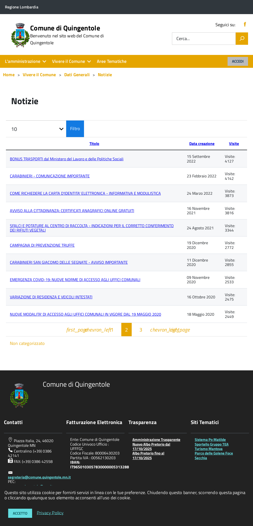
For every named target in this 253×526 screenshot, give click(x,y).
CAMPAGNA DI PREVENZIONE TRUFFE (42, 245)
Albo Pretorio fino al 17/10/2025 (148, 455)
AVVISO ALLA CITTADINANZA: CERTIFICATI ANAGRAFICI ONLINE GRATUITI (72, 211)
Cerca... (183, 38)
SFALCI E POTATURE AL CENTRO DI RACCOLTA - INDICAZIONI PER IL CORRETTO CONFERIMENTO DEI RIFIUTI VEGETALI (92, 228)
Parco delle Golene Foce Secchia (214, 455)
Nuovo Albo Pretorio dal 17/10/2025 (151, 446)
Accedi (238, 61)
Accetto (20, 513)
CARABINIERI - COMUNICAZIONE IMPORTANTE (50, 176)
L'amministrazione (22, 61)
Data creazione (201, 143)
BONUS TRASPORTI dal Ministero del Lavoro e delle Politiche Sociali (67, 159)
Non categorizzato (27, 343)
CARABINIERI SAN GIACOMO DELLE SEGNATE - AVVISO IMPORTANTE (69, 262)
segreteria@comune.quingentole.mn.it (39, 477)
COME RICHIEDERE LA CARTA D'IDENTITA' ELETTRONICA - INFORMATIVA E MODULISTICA (85, 193)
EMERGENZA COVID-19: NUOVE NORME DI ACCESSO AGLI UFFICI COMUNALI (75, 280)
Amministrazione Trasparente (156, 439)
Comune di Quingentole (67, 34)
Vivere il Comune (68, 61)
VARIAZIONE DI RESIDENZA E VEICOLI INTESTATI (51, 297)
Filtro (75, 128)
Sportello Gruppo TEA (212, 444)
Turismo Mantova (209, 449)
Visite (234, 143)
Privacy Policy (50, 512)
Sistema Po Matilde (210, 439)
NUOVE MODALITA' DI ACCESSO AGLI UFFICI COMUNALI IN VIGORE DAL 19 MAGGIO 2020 (85, 314)
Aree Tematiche (112, 61)
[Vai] (242, 38)
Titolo (94, 143)
